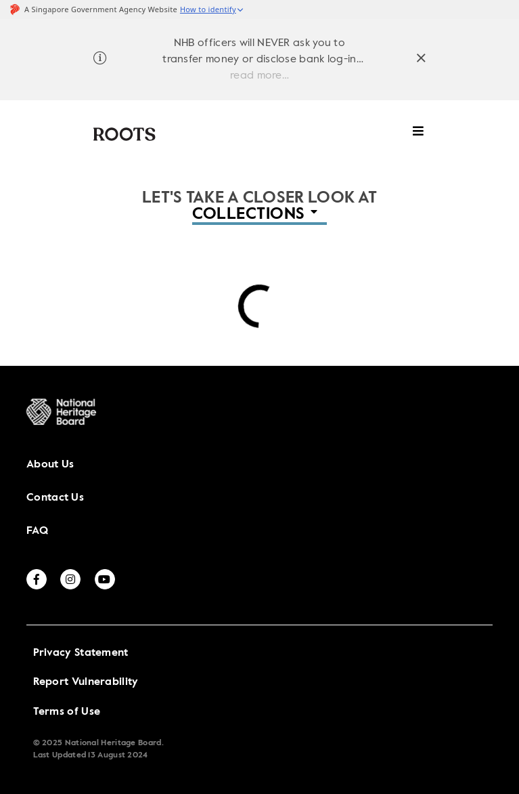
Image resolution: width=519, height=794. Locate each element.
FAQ (37, 531)
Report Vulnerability (86, 682)
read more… (259, 75)
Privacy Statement (81, 653)
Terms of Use (67, 712)
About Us (50, 464)
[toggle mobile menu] (418, 138)
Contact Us (55, 498)
